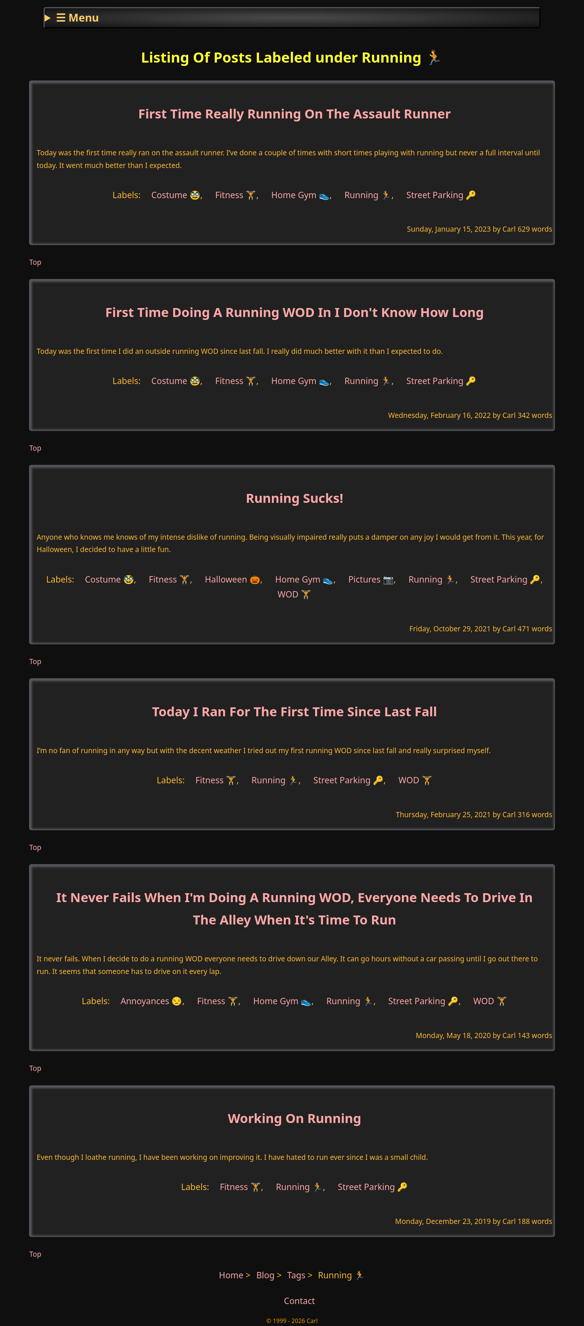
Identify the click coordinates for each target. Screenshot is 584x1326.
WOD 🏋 (294, 594)
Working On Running (294, 1118)
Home (231, 1275)
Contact (299, 1301)
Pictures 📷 (371, 579)
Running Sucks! (294, 498)
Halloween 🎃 (232, 579)
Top (35, 262)
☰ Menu (77, 17)
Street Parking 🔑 (441, 194)
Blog (266, 1275)
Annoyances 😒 (151, 1001)
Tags (296, 1275)
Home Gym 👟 (300, 194)
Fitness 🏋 (236, 194)
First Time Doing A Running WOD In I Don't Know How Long (294, 312)
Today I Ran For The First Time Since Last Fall (294, 711)
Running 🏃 (368, 194)
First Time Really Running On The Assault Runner (294, 113)
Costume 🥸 (175, 194)
